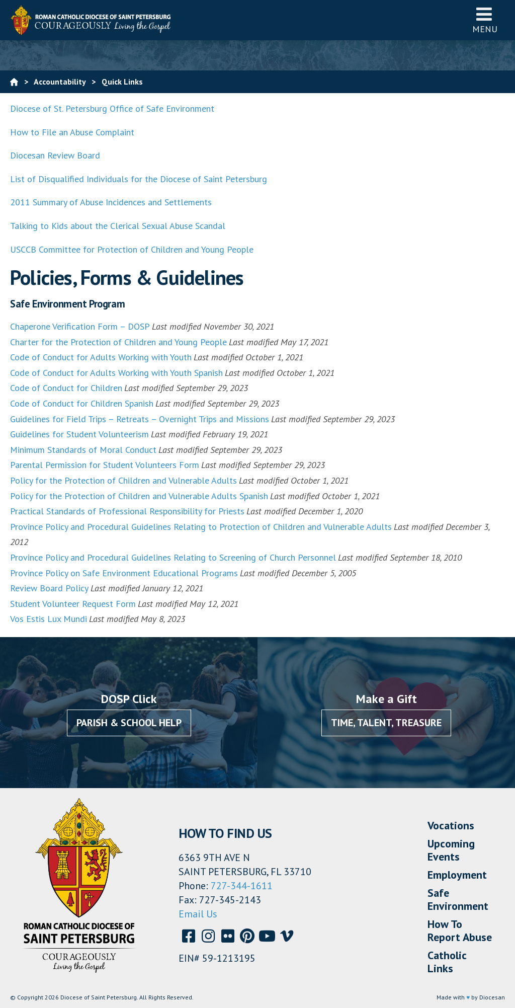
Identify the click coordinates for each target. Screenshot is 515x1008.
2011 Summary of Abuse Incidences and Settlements (111, 202)
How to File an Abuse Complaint (72, 132)
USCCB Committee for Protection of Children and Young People (131, 249)
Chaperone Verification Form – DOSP (80, 326)
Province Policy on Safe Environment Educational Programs (124, 573)
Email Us (198, 913)
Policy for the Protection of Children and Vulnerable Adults (123, 480)
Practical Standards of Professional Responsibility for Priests (127, 511)
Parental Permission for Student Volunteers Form (104, 465)
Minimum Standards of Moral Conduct (83, 449)
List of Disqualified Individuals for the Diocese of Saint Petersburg (138, 179)
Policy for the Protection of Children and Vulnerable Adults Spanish (139, 496)
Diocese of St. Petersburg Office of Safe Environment (113, 108)
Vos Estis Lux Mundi (48, 619)
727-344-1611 (242, 885)
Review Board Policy (49, 588)
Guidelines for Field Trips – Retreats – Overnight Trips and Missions (139, 419)
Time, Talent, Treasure (386, 722)
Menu (484, 20)
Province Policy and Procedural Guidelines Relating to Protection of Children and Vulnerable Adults (201, 526)
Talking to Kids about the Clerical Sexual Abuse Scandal (117, 225)
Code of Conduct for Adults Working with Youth (101, 357)
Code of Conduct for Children (66, 388)
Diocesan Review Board (55, 155)
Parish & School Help (129, 722)
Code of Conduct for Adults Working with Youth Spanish (116, 372)
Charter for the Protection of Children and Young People (118, 342)
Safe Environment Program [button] (67, 304)
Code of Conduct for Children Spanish (81, 403)
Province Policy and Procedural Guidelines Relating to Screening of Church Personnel (173, 557)
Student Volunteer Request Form (73, 603)
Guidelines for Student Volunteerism (79, 434)
